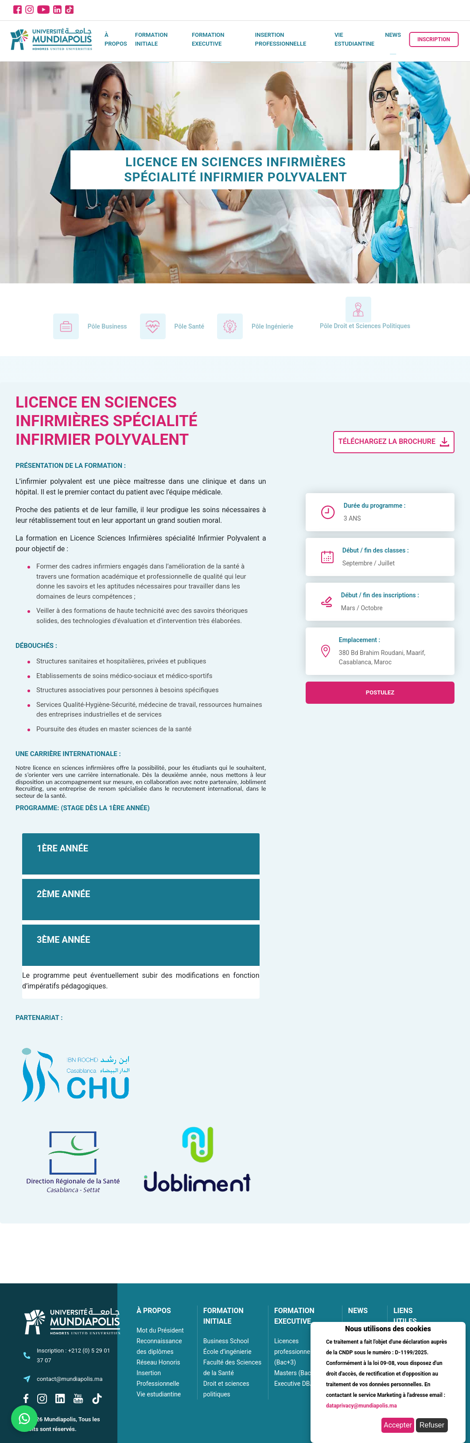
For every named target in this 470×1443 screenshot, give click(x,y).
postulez (380, 692)
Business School (226, 1341)
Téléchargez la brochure (394, 442)
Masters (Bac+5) (297, 1372)
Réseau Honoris (158, 1362)
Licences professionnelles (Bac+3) (297, 1351)
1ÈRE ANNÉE (62, 848)
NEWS (358, 1310)
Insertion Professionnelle (281, 39)
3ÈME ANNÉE (63, 939)
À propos (116, 39)
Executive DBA (294, 1383)
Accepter (398, 1425)
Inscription (433, 39)
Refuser (432, 1425)
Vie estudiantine (354, 39)
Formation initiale (151, 39)
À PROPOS (153, 1310)
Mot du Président (159, 1330)
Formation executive (208, 39)
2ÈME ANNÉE (63, 894)
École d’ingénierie (227, 1351)
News (393, 34)
